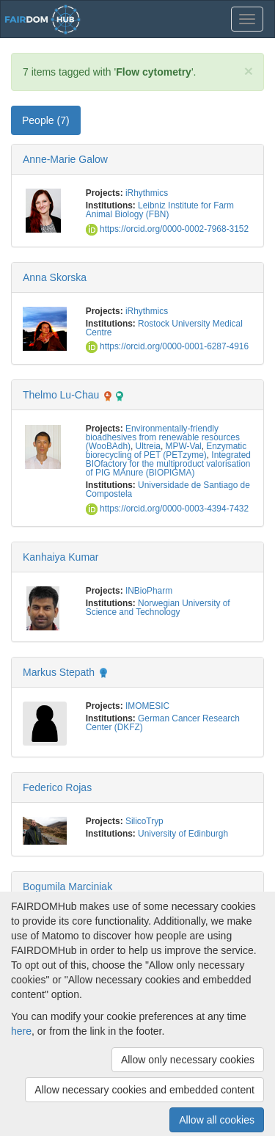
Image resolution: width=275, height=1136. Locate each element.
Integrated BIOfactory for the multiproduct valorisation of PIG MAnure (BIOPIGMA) (168, 464)
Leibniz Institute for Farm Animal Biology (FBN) (160, 209)
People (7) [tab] (46, 120)
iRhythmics (146, 193)
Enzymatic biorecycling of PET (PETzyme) (166, 450)
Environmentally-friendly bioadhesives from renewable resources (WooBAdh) (163, 437)
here (21, 1031)
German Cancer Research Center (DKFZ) (163, 722)
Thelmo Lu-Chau (61, 395)
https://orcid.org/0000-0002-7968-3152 (167, 229)
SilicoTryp (144, 821)
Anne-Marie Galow (65, 159)
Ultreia (148, 446)
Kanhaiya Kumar (61, 557)
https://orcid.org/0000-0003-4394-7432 (167, 508)
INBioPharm (148, 591)
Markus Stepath (59, 672)
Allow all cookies (216, 1120)
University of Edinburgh (183, 834)
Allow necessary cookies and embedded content (144, 1090)
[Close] (248, 71)
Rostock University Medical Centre (164, 328)
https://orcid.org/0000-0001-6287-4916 (167, 346)
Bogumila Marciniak (67, 886)
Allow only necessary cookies (187, 1060)
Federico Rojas (57, 787)
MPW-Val (184, 446)
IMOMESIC (147, 706)
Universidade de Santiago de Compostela (168, 489)
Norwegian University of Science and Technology (158, 607)
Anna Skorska (55, 277)
